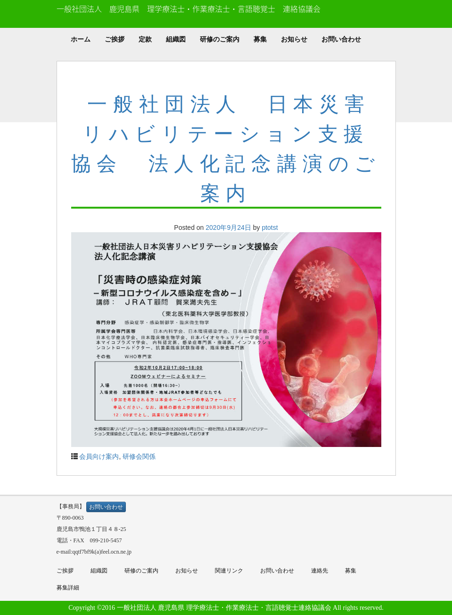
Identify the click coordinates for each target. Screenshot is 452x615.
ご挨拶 (114, 39)
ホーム (80, 39)
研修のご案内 (219, 39)
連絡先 (319, 570)
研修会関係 (139, 456)
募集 (260, 39)
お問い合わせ (341, 39)
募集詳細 (68, 587)
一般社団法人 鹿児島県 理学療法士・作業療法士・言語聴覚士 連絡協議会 (189, 8)
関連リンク (229, 570)
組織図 (176, 39)
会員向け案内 (99, 456)
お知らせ (294, 39)
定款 (145, 39)
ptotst (270, 227)
